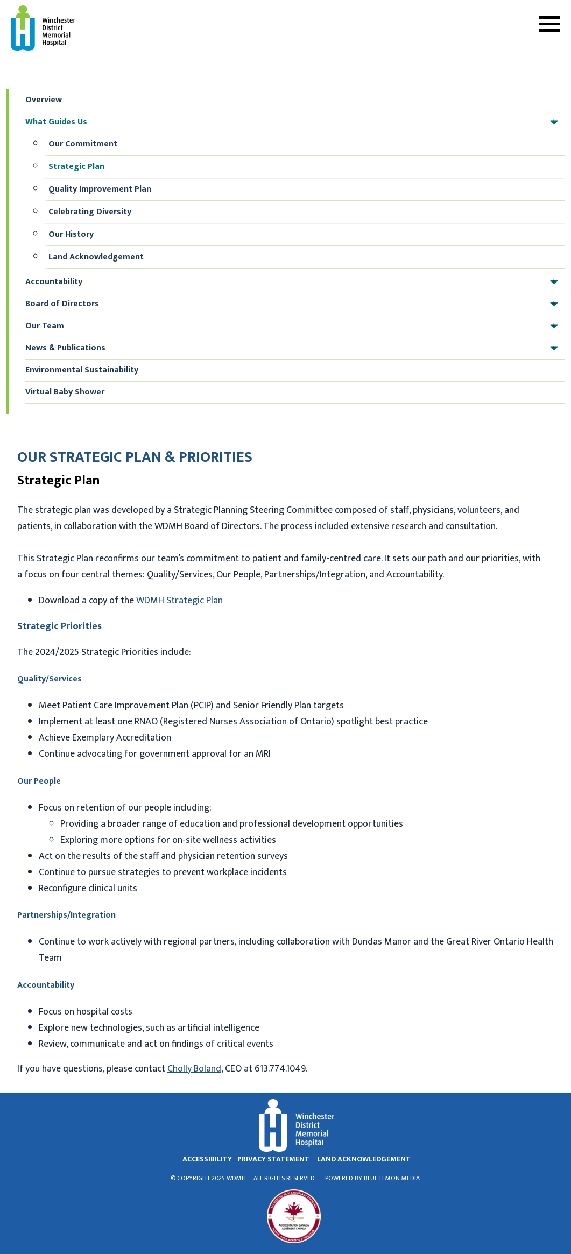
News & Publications (294, 348)
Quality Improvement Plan (99, 189)
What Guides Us (294, 122)
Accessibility (207, 1159)
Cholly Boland (194, 1069)
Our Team (294, 326)
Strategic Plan (76, 166)
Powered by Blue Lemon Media (372, 1178)
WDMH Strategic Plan (179, 601)
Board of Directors (294, 304)
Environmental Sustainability (81, 370)
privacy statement (273, 1159)
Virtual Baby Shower (64, 392)
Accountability (294, 282)
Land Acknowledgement (96, 257)
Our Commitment (82, 144)
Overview (43, 100)
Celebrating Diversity (89, 212)
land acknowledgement (364, 1159)
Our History (71, 234)
